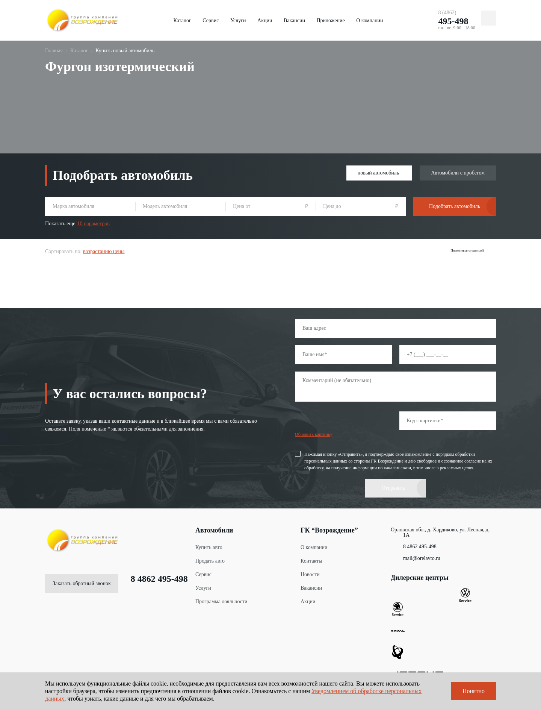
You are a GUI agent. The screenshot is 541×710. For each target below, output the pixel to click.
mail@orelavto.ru (415, 555)
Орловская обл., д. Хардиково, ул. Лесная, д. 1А (440, 530)
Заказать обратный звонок (82, 581)
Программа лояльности (221, 598)
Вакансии (294, 20)
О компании (369, 20)
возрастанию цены (104, 249)
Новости (310, 571)
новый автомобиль (378, 173)
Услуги (238, 20)
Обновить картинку (313, 431)
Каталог (182, 20)
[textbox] (90, 206)
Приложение (330, 20)
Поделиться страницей (465, 250)
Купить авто (208, 544)
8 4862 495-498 (153, 576)
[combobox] (90, 206)
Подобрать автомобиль (454, 206)
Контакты (311, 558)
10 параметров (93, 223)
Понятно (473, 691)
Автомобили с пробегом (458, 173)
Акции (264, 20)
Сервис (210, 20)
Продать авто (210, 558)
